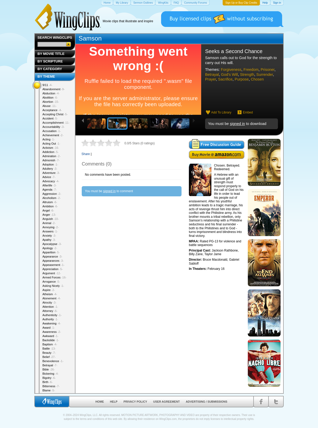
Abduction (50, 93)
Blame (48, 390)
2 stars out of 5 (89, 143)
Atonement (51, 298)
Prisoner (268, 69)
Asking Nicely (53, 285)
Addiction (50, 151)
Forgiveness (231, 69)
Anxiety (49, 235)
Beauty (49, 352)
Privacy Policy (135, 401)
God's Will (229, 74)
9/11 (47, 85)
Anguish (50, 218)
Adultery (49, 168)
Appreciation (52, 269)
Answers (50, 231)
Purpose (242, 79)
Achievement (52, 135)
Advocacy (50, 181)
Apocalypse (52, 244)
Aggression (51, 193)
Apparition (51, 252)
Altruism (49, 202)
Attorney (49, 310)
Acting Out (51, 143)
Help (114, 401)
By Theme (46, 76)
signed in (237, 124)
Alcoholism (51, 197)
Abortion (50, 101)
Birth (47, 382)
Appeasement (53, 264)
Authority (50, 319)
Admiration (51, 156)
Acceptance (52, 110)
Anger (49, 214)
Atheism (49, 294)
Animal (49, 223)
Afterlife (49, 185)
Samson (90, 38)
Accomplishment (55, 122)
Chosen (257, 79)
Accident (50, 118)
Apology (49, 248)
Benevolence (52, 361)
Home (99, 401)
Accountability (53, 126)
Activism (50, 147)
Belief (49, 356)
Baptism (49, 344)
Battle (49, 348)
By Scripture (50, 61)
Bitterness (50, 386)
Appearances (53, 260)
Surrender (264, 74)
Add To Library (221, 112)
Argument (51, 273)
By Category (49, 69)
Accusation (51, 131)
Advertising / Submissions (206, 401)
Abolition (50, 97)
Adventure (51, 172)
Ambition (50, 206)
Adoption (50, 164)
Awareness (51, 331)
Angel (48, 210)
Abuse (49, 105)
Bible (48, 369)
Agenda (49, 189)
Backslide (50, 340)
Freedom (251, 69)
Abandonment (53, 89)
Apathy (49, 239)
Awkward (50, 336)
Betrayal (212, 74)
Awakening (51, 323)
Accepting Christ (55, 114)
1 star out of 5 (85, 143)
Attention (50, 306)
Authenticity (52, 315)
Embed (248, 112)
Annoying (50, 227)
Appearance (52, 256)
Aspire (48, 290)
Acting (48, 139)
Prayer (210, 79)
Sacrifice (225, 79)
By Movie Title (50, 54)
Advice (49, 177)
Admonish (50, 160)
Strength (247, 74)
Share (85, 154)
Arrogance (51, 281)
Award (48, 327)
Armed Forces (54, 277)
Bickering (50, 373)
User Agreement (166, 401)
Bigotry (49, 377)
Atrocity (49, 302)
